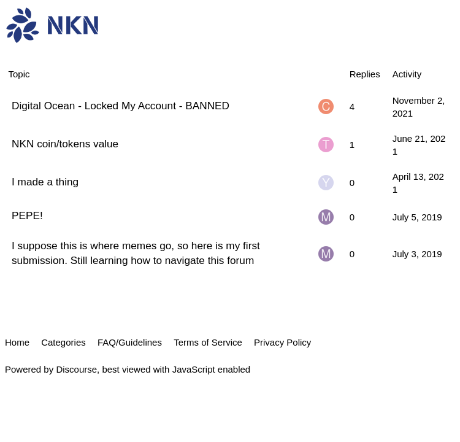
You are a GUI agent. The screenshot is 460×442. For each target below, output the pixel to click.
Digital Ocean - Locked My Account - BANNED (120, 105)
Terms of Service (208, 342)
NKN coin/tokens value (65, 144)
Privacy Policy (282, 342)
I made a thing (45, 182)
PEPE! (27, 215)
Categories (63, 342)
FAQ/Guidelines (130, 342)
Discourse (76, 369)
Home (17, 342)
